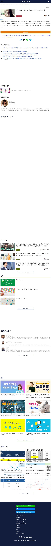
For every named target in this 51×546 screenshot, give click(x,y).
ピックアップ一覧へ (26, 272)
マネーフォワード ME (20, 533)
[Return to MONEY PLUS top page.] (25, 1)
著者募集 (18, 527)
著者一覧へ (25, 355)
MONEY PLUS (3, 4)
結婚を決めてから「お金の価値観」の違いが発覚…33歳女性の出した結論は (20, 55)
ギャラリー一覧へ (25, 493)
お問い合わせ (18, 525)
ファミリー (8, 4)
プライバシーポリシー (20, 521)
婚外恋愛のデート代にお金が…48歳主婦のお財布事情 (15, 51)
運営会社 (18, 517)
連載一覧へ (25, 440)
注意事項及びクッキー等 (21, 523)
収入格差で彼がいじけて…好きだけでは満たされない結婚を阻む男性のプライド (21, 53)
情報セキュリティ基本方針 (21, 519)
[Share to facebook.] (21, 40)
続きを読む (25, 32)
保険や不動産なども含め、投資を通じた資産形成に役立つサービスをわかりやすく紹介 (22, 58)
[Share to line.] (27, 40)
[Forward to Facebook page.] (25, 509)
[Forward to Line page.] (25, 506)
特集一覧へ (25, 308)
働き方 (2, 19)
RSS (17, 529)
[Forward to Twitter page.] (25, 512)
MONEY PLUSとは (19, 515)
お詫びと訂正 (18, 531)
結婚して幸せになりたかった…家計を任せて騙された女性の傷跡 (17, 56)
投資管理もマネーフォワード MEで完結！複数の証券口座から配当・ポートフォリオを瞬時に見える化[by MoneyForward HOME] (26, 36)
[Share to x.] (24, 40)
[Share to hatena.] (30, 40)
